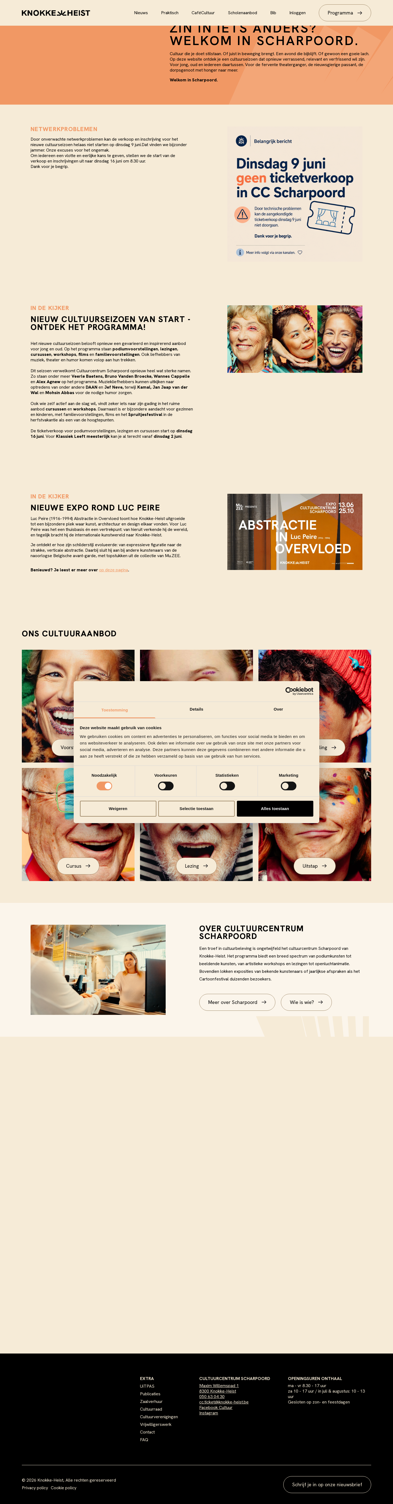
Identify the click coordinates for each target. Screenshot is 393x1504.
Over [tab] (278, 709)
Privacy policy (35, 1488)
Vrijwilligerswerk (155, 1424)
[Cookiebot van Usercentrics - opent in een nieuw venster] (289, 691)
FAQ (144, 1440)
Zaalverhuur (151, 1401)
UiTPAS (147, 1386)
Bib (273, 13)
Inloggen (297, 13)
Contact (147, 1432)
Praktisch (169, 13)
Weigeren (118, 808)
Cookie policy (63, 1488)
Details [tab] (196, 709)
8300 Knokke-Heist (217, 1391)
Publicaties (150, 1394)
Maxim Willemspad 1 (219, 1385)
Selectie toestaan (196, 808)
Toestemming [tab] (114, 709)
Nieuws (141, 13)
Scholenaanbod (242, 13)
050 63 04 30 (212, 1396)
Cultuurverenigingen (159, 1417)
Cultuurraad (151, 1409)
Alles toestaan (275, 808)
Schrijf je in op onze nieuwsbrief (327, 1484)
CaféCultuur (203, 13)
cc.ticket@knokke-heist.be (224, 1402)
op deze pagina (113, 570)
